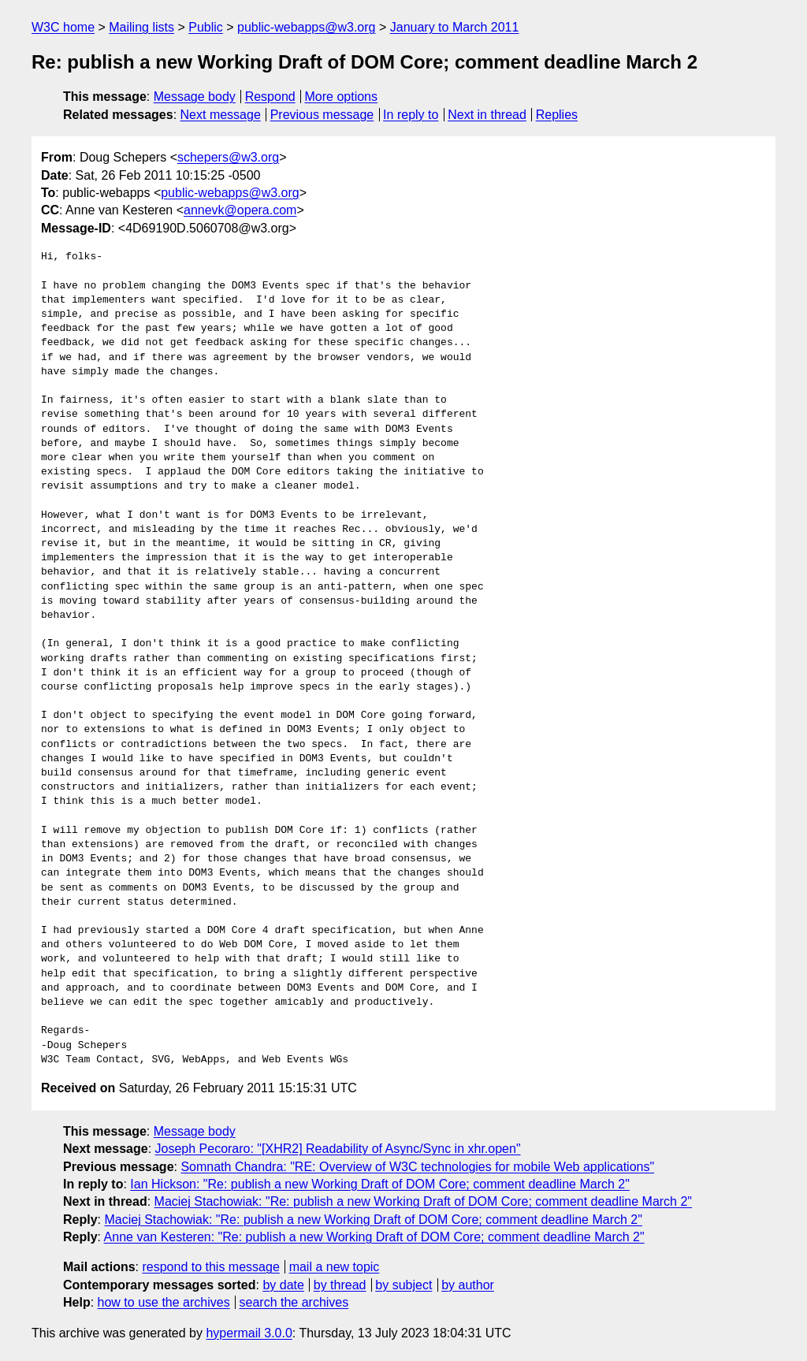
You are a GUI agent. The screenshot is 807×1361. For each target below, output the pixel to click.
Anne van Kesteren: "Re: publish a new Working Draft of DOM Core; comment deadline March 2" (374, 1237)
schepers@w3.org (228, 157)
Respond (270, 96)
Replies (557, 114)
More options (341, 96)
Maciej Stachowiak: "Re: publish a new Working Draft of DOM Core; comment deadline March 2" (423, 1201)
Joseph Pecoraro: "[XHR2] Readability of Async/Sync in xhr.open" (338, 1148)
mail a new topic (334, 1267)
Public (205, 27)
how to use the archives (164, 1302)
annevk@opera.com (240, 210)
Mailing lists (141, 27)
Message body (195, 96)
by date (282, 1285)
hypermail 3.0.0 (249, 1333)
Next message (220, 114)
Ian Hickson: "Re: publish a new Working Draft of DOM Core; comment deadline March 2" (380, 1184)
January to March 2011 (454, 27)
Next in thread (487, 114)
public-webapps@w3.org (306, 27)
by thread (340, 1285)
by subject (403, 1285)
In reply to (410, 114)
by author (467, 1285)
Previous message (322, 114)
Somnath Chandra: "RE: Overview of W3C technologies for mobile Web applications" (417, 1166)
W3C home (63, 27)
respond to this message (210, 1267)
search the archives (294, 1302)
